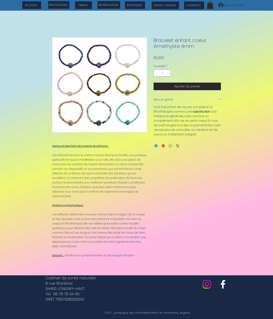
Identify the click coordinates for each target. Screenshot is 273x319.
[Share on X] (177, 146)
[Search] (225, 5)
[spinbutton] (162, 73)
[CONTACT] (194, 5)
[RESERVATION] (108, 5)
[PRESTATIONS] (58, 5)
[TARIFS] (83, 5)
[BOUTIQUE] (135, 5)
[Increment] (168, 73)
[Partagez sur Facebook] (156, 146)
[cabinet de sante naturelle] (223, 284)
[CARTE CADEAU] (165, 5)
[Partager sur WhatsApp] (170, 146)
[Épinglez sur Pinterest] (163, 146)
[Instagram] (207, 284)
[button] (210, 5)
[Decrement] (156, 73)
